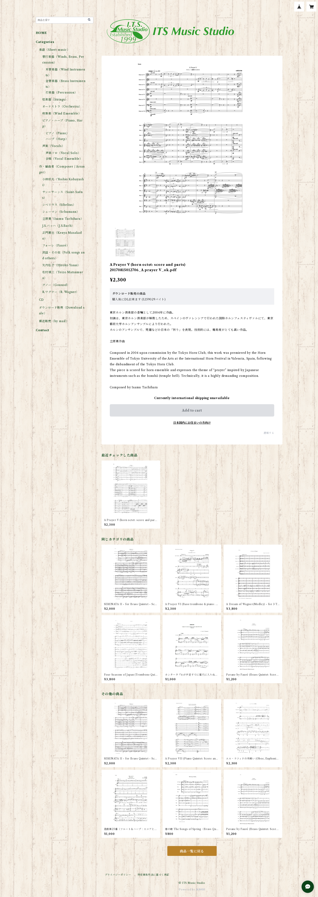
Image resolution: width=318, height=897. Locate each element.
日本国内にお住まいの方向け (192, 423)
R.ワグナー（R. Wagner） (60, 292)
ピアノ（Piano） (57, 133)
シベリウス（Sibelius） (59, 205)
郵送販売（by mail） (54, 321)
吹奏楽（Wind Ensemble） (61, 113)
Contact (43, 330)
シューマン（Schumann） (61, 212)
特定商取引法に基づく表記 (153, 874)
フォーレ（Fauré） (55, 245)
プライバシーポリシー (118, 874)
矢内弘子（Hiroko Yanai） (61, 265)
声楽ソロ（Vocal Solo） (63, 153)
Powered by (192, 889)
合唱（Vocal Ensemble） (64, 159)
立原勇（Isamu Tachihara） (63, 219)
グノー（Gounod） (56, 285)
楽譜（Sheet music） (54, 50)
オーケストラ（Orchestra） (62, 106)
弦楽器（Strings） (55, 99)
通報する (269, 432)
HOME (41, 33)
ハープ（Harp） (57, 139)
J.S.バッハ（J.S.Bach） (58, 226)
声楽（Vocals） (53, 146)
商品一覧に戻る (192, 851)
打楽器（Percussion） (61, 92)
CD (41, 300)
